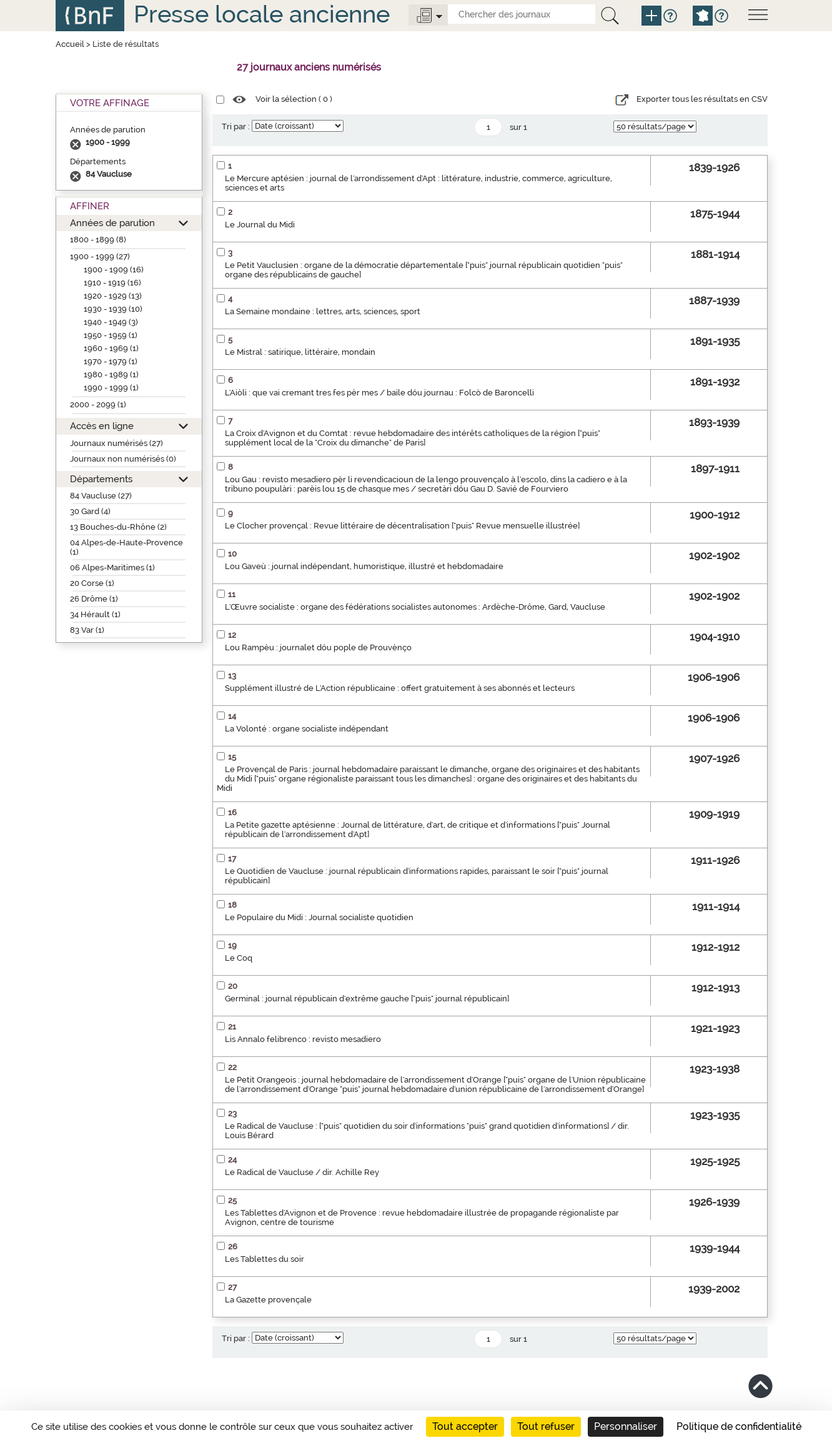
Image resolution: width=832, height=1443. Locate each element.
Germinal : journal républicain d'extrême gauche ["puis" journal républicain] (367, 998)
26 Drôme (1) (94, 598)
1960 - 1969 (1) (111, 348)
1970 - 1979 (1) (110, 361)
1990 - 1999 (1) (111, 387)
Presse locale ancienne (262, 14)
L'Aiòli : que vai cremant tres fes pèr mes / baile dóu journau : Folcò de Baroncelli (379, 392)
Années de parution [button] (112, 222)
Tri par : (236, 126)
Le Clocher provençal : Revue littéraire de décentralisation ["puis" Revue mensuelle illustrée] (402, 525)
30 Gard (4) (90, 511)
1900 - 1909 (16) (114, 269)
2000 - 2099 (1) (98, 404)
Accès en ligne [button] (102, 425)
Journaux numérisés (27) (116, 443)
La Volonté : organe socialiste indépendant (307, 728)
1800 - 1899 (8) (98, 239)
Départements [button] (101, 479)
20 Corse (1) (92, 583)
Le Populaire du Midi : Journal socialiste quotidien (319, 917)
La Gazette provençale (268, 1299)
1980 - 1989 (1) (111, 374)
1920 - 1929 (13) (113, 295)
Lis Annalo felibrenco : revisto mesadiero (303, 1039)
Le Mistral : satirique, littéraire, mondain (300, 352)
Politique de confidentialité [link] (738, 1426)
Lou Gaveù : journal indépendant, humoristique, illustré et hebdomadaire (364, 566)
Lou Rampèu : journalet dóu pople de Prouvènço (318, 647)
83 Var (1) (87, 630)
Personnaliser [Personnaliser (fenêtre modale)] (625, 1426)
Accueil (70, 44)
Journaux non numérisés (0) (123, 459)
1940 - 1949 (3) (111, 322)
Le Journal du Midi (260, 224)
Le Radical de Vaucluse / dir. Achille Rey (302, 1172)
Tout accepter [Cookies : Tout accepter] (465, 1426)
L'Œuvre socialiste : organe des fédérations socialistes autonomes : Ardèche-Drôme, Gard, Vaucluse (415, 607)
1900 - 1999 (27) (100, 256)
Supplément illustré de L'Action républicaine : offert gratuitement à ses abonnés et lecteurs (400, 688)
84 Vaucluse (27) (101, 495)
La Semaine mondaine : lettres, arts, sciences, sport (322, 311)
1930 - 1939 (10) (113, 309)
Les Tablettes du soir (264, 1259)
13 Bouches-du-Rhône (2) (118, 527)
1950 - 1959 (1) (110, 335)
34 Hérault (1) (95, 614)
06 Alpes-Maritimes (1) (112, 567)
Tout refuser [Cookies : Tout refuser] (546, 1426)
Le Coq (238, 958)
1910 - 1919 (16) (112, 282)
